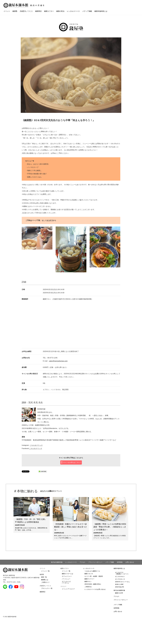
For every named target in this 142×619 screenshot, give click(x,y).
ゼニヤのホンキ (120, 579)
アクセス (82, 562)
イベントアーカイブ (68, 589)
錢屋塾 (14, 11)
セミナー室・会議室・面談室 (93, 576)
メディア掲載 (87, 11)
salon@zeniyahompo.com (58, 361)
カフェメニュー (67, 576)
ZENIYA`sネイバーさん (122, 581)
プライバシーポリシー (95, 562)
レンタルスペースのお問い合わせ (95, 589)
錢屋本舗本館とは (100, 11)
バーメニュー (66, 579)
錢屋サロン (88, 581)
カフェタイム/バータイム (66, 582)
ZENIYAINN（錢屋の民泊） (93, 584)
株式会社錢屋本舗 (56, 562)
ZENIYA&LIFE (119, 587)
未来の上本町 (119, 584)
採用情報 (119, 562)
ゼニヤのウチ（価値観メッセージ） (122, 573)
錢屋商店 (38, 11)
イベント (7, 11)
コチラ (50, 220)
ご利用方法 (88, 587)
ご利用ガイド (45, 582)
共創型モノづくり (26, 11)
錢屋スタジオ (88, 573)
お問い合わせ (130, 562)
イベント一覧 (45, 571)
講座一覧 (44, 577)
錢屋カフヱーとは (67, 573)
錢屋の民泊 (60, 11)
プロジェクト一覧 (46, 588)
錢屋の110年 (119, 593)
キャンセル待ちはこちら (71, 462)
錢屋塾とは (44, 579)
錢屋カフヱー (49, 11)
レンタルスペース (73, 11)
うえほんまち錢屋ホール (92, 571)
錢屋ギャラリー (89, 579)
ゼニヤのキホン (120, 576)
